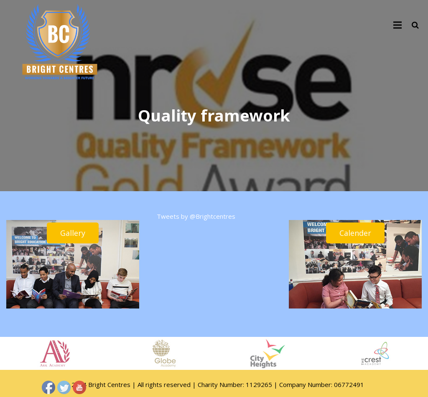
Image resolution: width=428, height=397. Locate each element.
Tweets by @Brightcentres (196, 216)
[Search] (415, 25)
